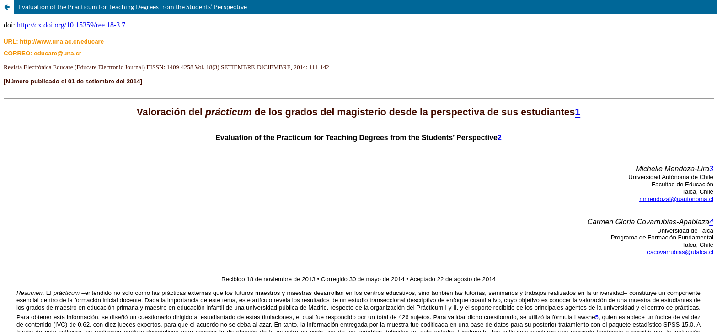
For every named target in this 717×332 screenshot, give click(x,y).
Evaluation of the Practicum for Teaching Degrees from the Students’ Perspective (132, 7)
